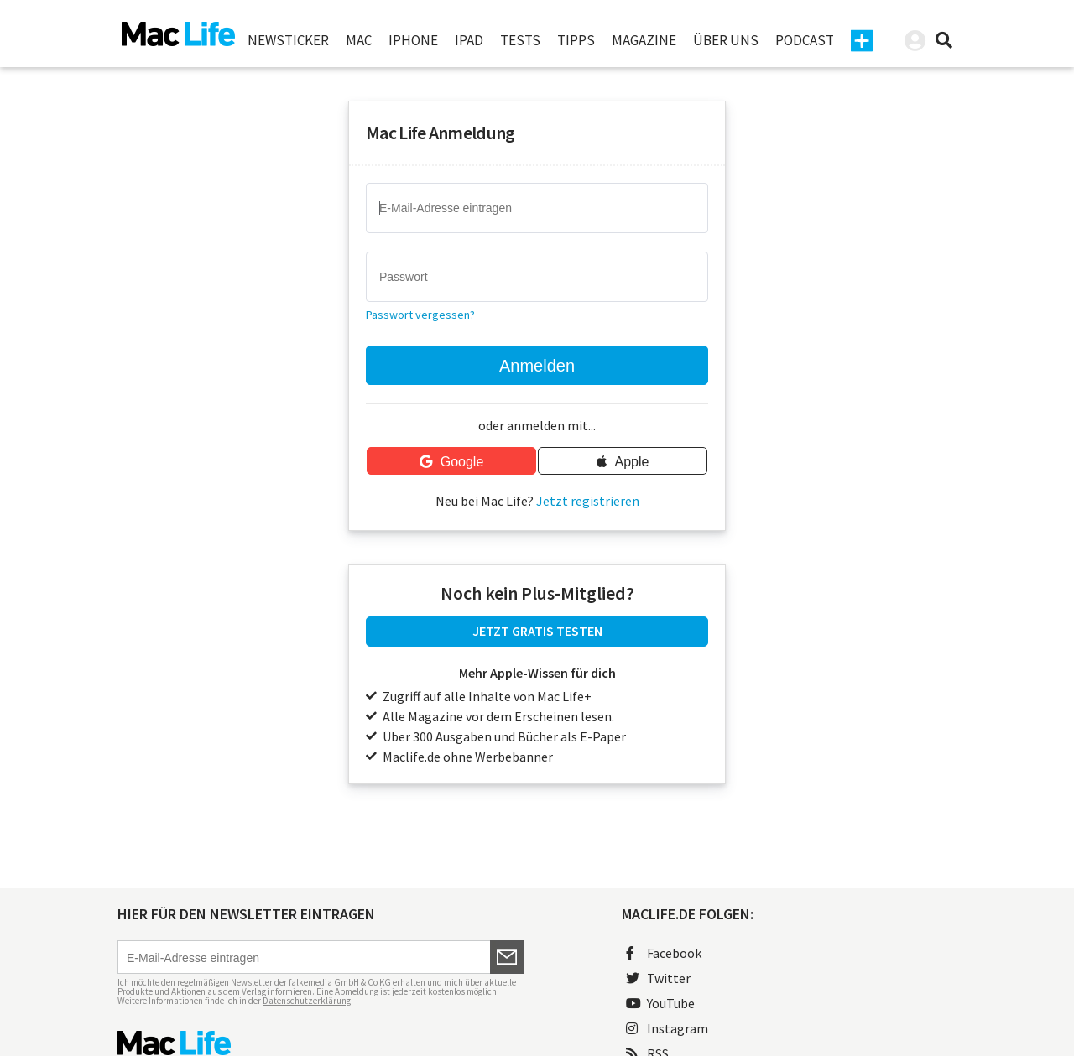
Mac (359, 40)
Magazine (644, 40)
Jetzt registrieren (587, 500)
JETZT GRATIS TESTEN (537, 630)
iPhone (413, 40)
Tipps (576, 40)
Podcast (804, 40)
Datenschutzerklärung (307, 1001)
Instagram (667, 1028)
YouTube (660, 1003)
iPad (469, 40)
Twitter (658, 978)
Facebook (663, 952)
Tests (520, 40)
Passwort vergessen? (420, 314)
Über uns (726, 40)
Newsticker (288, 40)
